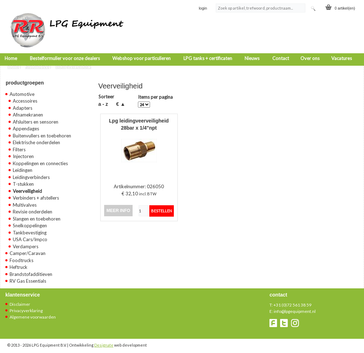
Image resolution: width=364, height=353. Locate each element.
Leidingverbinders (73, 64)
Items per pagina (155, 95)
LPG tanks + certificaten (207, 50)
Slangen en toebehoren (36, 216)
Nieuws (252, 50)
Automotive (37, 64)
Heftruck (18, 265)
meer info (118, 208)
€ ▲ (120, 101)
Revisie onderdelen (32, 209)
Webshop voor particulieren (141, 50)
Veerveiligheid (27, 188)
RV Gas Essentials (28, 279)
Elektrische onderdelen (36, 140)
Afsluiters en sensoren (35, 119)
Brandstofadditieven (31, 272)
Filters (19, 147)
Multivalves (25, 202)
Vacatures (341, 50)
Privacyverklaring (26, 308)
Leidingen (22, 168)
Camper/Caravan (28, 251)
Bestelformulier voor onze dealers (65, 50)
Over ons (310, 50)
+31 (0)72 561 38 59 (292, 302)
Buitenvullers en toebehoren (42, 133)
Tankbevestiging (30, 230)
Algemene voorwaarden (33, 314)
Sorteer (106, 94)
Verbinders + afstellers (36, 196)
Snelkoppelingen (30, 223)
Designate (103, 342)
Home (11, 50)
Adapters (22, 105)
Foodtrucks (21, 258)
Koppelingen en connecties (40, 161)
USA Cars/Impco (30, 237)
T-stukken (23, 182)
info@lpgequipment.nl (295, 308)
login (203, 8)
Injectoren (23, 154)
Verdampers (25, 244)
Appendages (26, 126)
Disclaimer (20, 301)
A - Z (103, 101)
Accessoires (25, 99)
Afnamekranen (28, 112)
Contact (280, 50)
